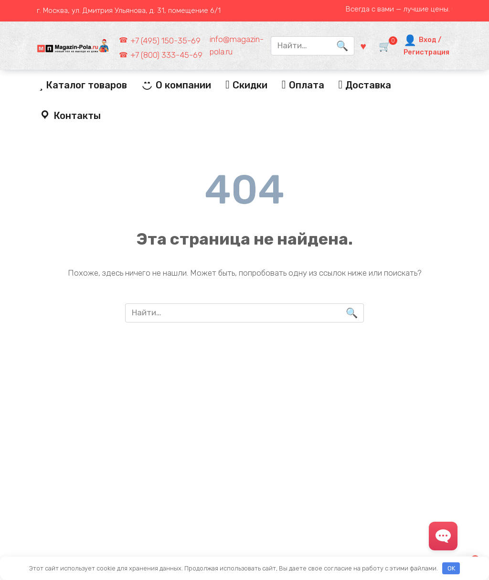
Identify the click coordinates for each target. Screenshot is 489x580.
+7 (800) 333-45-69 (166, 55)
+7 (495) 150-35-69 (165, 40)
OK (451, 568)
